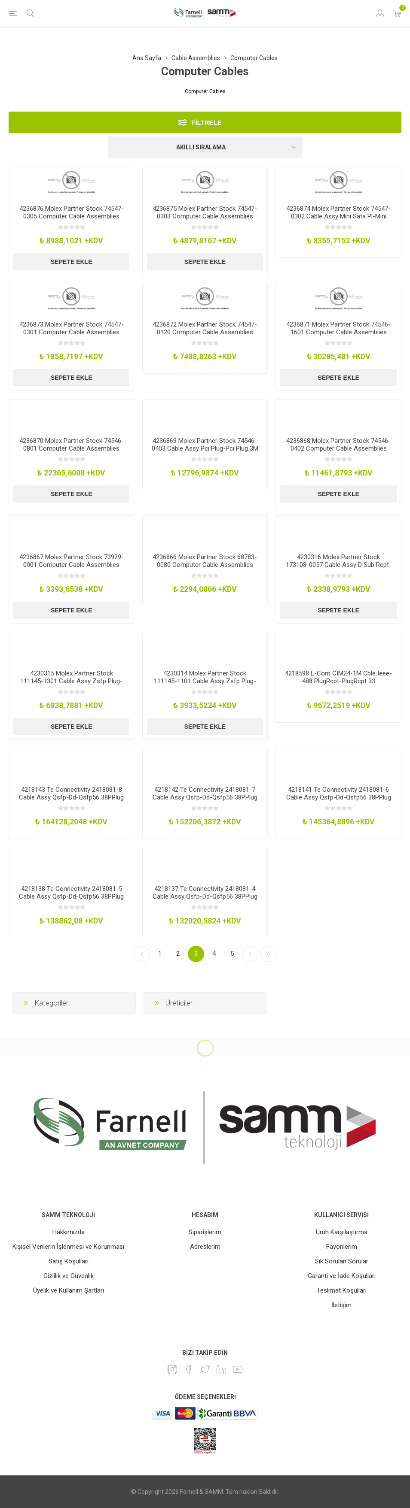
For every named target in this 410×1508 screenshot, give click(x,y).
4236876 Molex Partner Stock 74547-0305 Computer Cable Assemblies (71, 212)
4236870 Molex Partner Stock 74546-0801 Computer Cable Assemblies (71, 444)
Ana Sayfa (146, 58)
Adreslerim (205, 1247)
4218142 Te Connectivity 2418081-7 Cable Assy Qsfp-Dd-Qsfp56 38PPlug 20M (205, 797)
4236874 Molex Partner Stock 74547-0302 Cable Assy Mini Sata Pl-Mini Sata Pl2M (338, 216)
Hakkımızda (68, 1232)
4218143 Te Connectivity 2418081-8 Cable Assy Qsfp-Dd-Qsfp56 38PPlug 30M (71, 797)
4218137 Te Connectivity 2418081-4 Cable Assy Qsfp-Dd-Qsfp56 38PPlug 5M (205, 896)
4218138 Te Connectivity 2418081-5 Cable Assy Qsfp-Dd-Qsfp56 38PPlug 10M (71, 896)
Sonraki (250, 954)
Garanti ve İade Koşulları (342, 1276)
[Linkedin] (221, 1369)
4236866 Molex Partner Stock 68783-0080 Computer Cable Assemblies (205, 561)
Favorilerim (341, 1247)
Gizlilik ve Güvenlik (68, 1276)
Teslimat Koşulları (342, 1290)
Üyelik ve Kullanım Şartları (68, 1290)
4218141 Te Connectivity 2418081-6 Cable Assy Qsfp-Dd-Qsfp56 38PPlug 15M (338, 797)
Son (268, 954)
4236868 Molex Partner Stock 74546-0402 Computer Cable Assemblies (338, 444)
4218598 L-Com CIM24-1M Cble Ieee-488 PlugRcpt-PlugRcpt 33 (338, 677)
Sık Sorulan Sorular (341, 1261)
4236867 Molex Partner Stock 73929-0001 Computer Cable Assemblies (71, 561)
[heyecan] (205, 1369)
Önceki (142, 954)
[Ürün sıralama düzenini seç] (205, 147)
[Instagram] (172, 1369)
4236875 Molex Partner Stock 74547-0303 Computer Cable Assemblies (205, 212)
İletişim (341, 1305)
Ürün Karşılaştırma (341, 1232)
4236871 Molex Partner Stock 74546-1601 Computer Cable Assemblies (338, 328)
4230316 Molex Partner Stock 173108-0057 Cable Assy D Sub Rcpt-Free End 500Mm (339, 564)
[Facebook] (189, 1369)
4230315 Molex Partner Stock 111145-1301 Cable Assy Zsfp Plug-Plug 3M (71, 681)
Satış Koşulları (69, 1261)
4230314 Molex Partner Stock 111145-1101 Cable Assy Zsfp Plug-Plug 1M (205, 681)
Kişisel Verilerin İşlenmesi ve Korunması (68, 1247)
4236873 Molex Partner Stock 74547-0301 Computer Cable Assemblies (71, 328)
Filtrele (206, 122)
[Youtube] (238, 1369)
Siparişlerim (205, 1232)
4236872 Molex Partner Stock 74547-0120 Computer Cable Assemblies (205, 328)
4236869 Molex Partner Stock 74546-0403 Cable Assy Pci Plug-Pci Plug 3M (205, 444)
